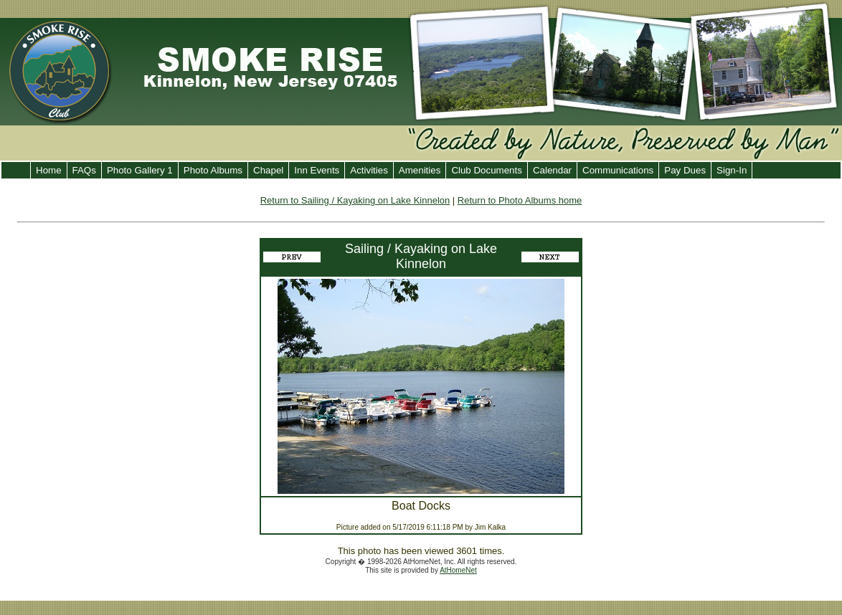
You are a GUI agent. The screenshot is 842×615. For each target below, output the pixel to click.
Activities (369, 170)
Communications (617, 170)
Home (49, 170)
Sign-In (731, 170)
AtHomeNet (458, 570)
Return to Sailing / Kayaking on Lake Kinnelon (355, 200)
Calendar (552, 170)
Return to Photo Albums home (520, 200)
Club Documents (486, 170)
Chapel (268, 170)
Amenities (420, 170)
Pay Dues (685, 170)
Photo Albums (213, 170)
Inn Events (316, 170)
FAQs (84, 170)
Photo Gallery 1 (140, 170)
